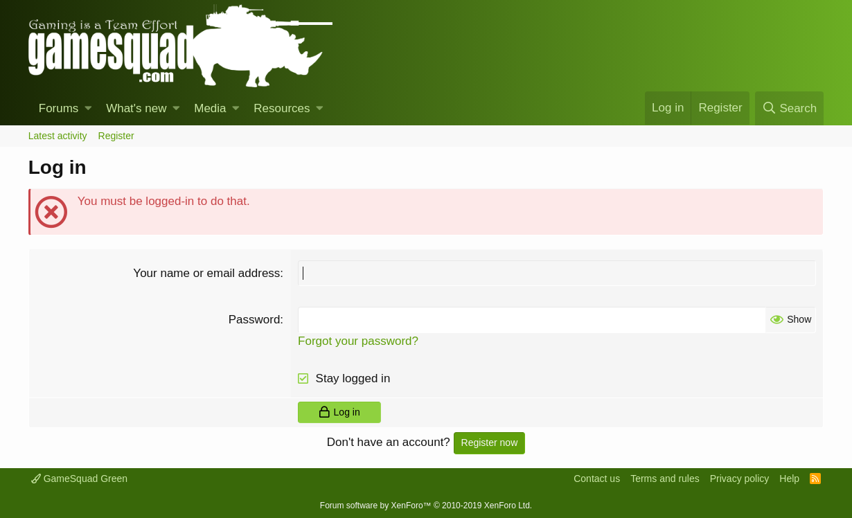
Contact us (597, 478)
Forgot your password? (358, 341)
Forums (59, 108)
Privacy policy (740, 478)
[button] (88, 108)
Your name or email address (206, 273)
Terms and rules (665, 478)
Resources (282, 108)
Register (116, 135)
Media (210, 108)
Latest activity (57, 135)
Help (789, 478)
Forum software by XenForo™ (426, 505)
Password (255, 319)
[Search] (789, 108)
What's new (136, 108)
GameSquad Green (79, 478)
